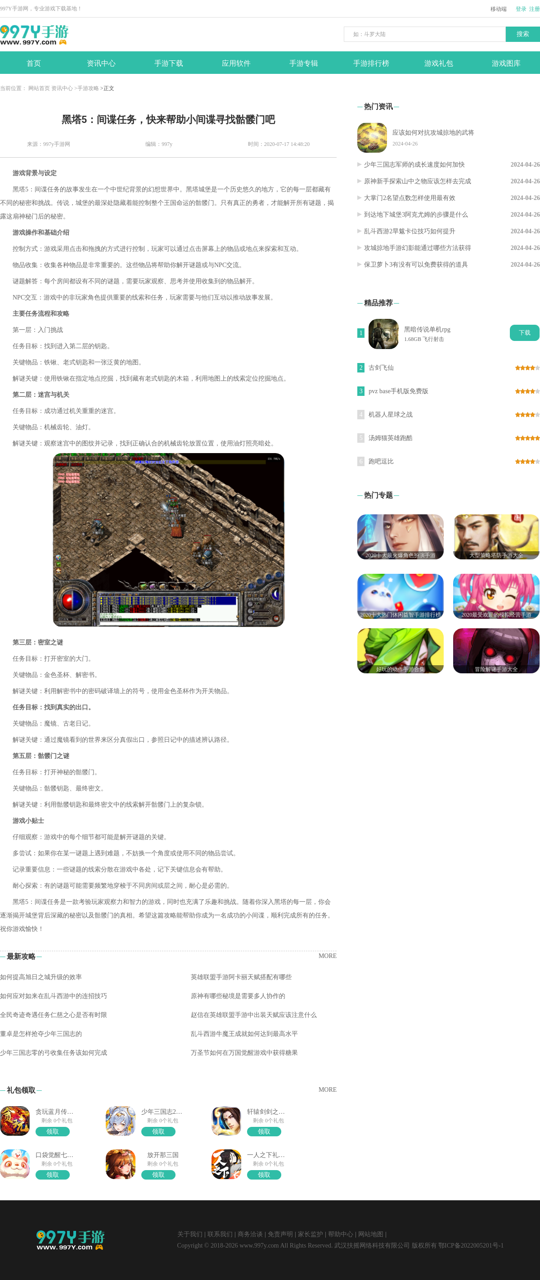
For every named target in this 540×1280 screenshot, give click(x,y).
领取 (52, 1131)
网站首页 (39, 88)
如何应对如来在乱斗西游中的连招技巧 (53, 996)
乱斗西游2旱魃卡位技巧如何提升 (409, 231)
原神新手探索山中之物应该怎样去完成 (417, 181)
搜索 (523, 34)
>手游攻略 (86, 88)
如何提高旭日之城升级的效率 (41, 977)
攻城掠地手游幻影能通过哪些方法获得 (417, 248)
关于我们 (189, 1234)
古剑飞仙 (381, 367)
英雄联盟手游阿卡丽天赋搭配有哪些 (241, 977)
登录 (521, 9)
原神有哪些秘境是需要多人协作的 (238, 996)
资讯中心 (62, 88)
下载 (525, 332)
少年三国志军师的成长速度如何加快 (414, 164)
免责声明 (280, 1234)
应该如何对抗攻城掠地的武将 (433, 132)
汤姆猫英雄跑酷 (391, 438)
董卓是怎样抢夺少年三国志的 (41, 1033)
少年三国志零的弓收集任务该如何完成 (53, 1052)
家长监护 (310, 1234)
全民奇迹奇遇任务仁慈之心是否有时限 (53, 1015)
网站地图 (370, 1234)
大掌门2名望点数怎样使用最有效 (409, 198)
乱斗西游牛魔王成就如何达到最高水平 (244, 1033)
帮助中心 (340, 1234)
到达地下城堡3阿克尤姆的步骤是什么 (416, 214)
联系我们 (220, 1234)
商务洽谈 (250, 1234)
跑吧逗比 (381, 461)
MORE (328, 956)
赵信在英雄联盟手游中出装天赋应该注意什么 (254, 1015)
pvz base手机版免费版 (398, 391)
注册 (534, 9)
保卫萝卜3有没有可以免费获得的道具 (416, 264)
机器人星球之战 (391, 414)
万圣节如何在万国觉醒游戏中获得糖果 (244, 1052)
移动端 (498, 9)
